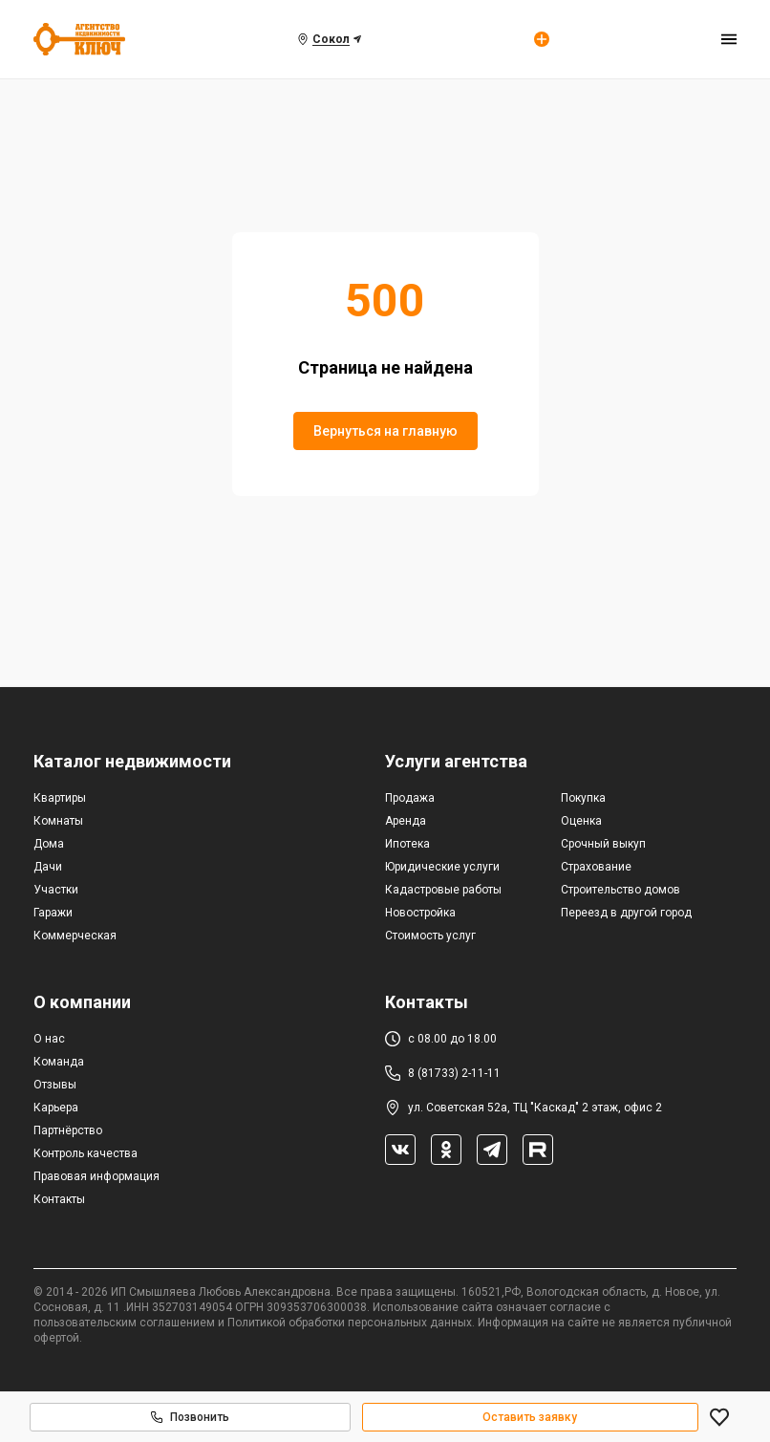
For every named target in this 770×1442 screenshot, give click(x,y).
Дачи (47, 866)
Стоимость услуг (430, 935)
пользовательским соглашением (124, 1322)
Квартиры (59, 798)
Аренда (405, 821)
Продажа (410, 798)
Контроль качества (85, 1153)
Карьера (55, 1107)
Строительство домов (620, 889)
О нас (49, 1038)
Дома (48, 843)
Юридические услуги (442, 866)
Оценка (581, 821)
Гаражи (53, 912)
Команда (58, 1061)
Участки (55, 889)
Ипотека (407, 843)
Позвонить (190, 1417)
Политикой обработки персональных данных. (351, 1322)
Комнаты (58, 821)
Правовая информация (96, 1176)
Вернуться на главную (385, 431)
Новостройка (420, 912)
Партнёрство (67, 1130)
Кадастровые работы (443, 889)
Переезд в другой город (626, 912)
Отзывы (54, 1084)
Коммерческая (75, 935)
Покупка (583, 798)
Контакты (59, 1199)
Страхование (596, 866)
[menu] (729, 39)
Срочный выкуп (603, 843)
